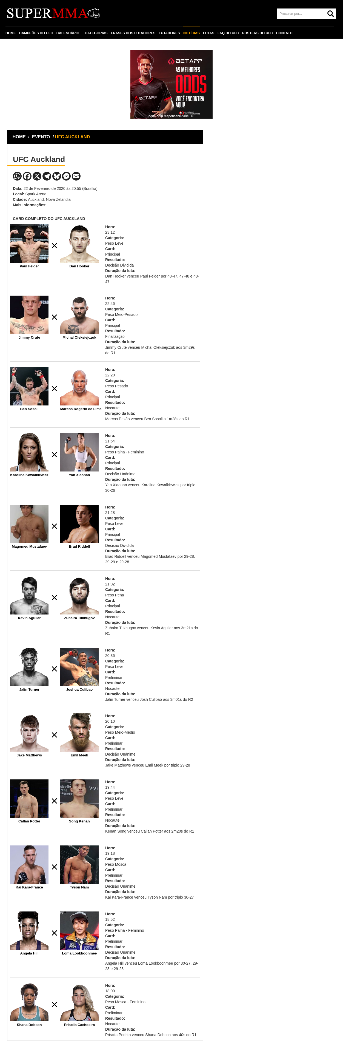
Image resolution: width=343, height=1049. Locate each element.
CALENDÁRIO (67, 33)
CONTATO (284, 33)
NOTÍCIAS (191, 33)
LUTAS (208, 33)
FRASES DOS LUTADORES (133, 33)
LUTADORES (169, 33)
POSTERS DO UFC (257, 33)
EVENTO (41, 137)
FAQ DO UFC (228, 33)
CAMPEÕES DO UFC (36, 33)
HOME (10, 33)
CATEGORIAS (96, 33)
